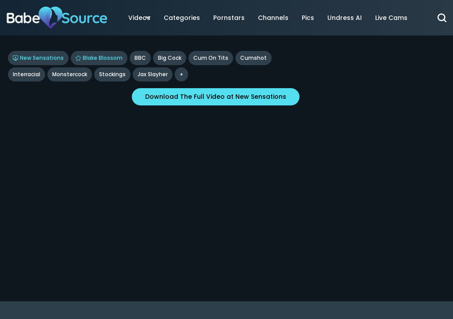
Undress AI (344, 17)
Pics (308, 17)
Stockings (112, 74)
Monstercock (69, 74)
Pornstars (229, 17)
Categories (182, 17)
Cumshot (253, 58)
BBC (140, 58)
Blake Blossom (99, 58)
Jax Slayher (153, 74)
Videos (139, 17)
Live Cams (391, 17)
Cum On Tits (210, 58)
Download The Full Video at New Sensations (215, 96)
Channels (273, 17)
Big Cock (169, 58)
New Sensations (38, 58)
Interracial (26, 74)
